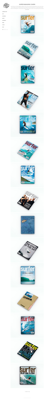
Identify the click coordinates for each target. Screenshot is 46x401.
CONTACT (3, 24)
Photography (4, 20)
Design (3, 22)
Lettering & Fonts (4, 11)
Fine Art (3, 18)
